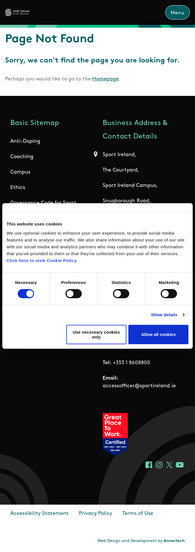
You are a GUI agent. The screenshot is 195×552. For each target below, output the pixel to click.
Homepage (105, 79)
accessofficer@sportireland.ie (139, 386)
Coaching (21, 157)
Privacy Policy (95, 513)
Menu (177, 13)
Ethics (17, 187)
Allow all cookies (158, 334)
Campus (20, 172)
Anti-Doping (25, 141)
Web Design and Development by (141, 541)
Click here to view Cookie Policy (42, 260)
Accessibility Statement (39, 513)
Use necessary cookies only (96, 334)
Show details (164, 314)
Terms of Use (137, 513)
